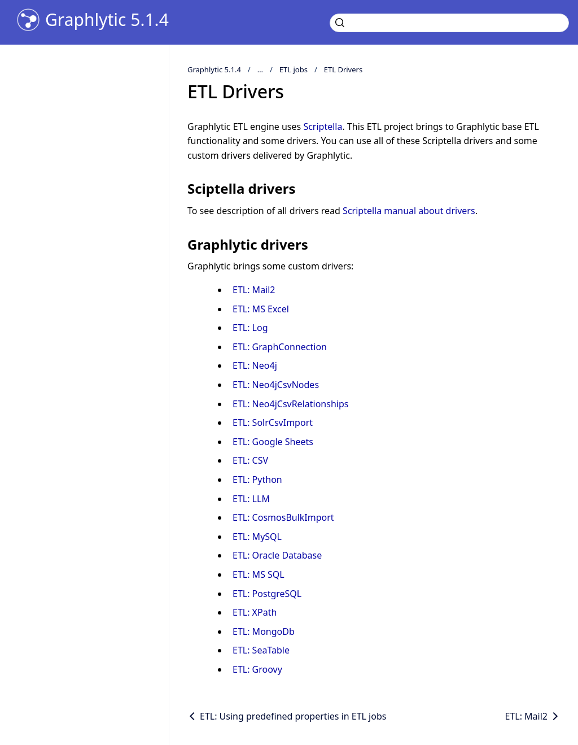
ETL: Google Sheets (273, 441)
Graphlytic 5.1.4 (107, 19)
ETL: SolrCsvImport (273, 422)
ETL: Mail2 (254, 290)
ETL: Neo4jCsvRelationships (290, 404)
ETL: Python (257, 479)
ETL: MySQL (257, 536)
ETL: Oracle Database (277, 555)
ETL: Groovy (257, 669)
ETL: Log (250, 327)
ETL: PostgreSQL (267, 593)
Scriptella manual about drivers (409, 210)
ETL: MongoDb (264, 631)
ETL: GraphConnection (280, 347)
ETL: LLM (251, 499)
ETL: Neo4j (255, 365)
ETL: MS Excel (261, 309)
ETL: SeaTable (261, 650)
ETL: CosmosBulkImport (283, 517)
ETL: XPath (255, 612)
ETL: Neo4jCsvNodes (276, 384)
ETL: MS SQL (258, 574)
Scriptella (322, 126)
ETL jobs (293, 69)
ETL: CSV (250, 460)
